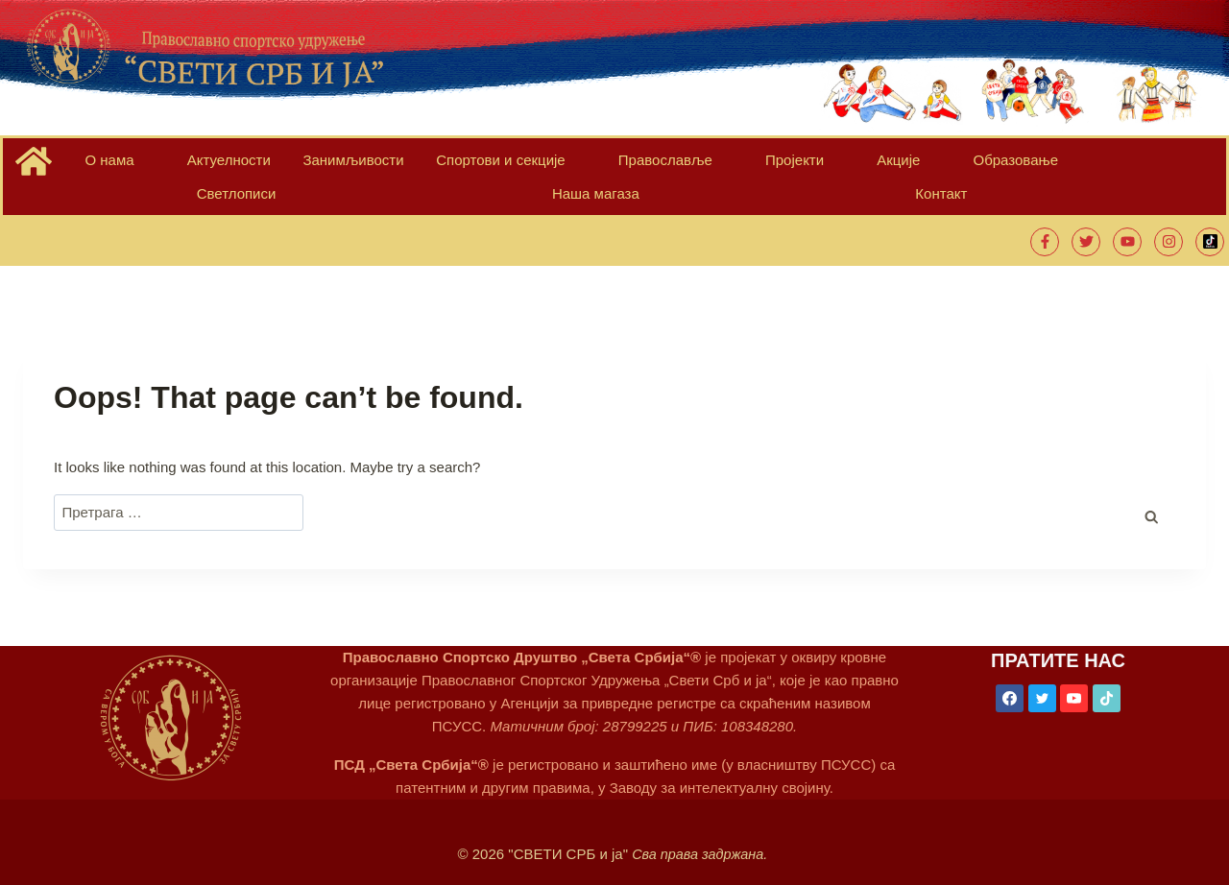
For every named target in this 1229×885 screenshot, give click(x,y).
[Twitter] (1041, 674)
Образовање (778, 164)
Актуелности (181, 164)
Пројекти (627, 164)
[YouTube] (1074, 674)
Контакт (1065, 164)
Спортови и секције (404, 164)
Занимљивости (280, 164)
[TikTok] (1108, 674)
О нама (97, 164)
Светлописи (877, 164)
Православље (534, 164)
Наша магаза (978, 164)
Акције (695, 164)
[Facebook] (1008, 674)
